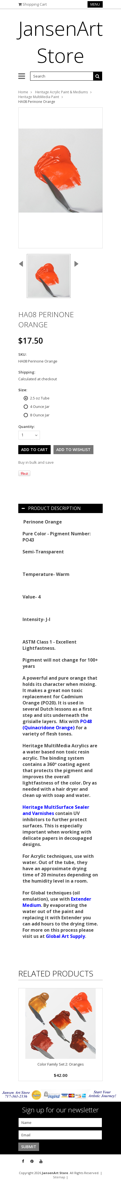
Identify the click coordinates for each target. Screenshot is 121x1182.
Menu (95, 4)
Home (23, 92)
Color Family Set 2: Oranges (60, 1064)
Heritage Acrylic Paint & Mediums (61, 92)
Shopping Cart (35, 4)
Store (60, 42)
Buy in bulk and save (36, 462)
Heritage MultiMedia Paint (38, 96)
